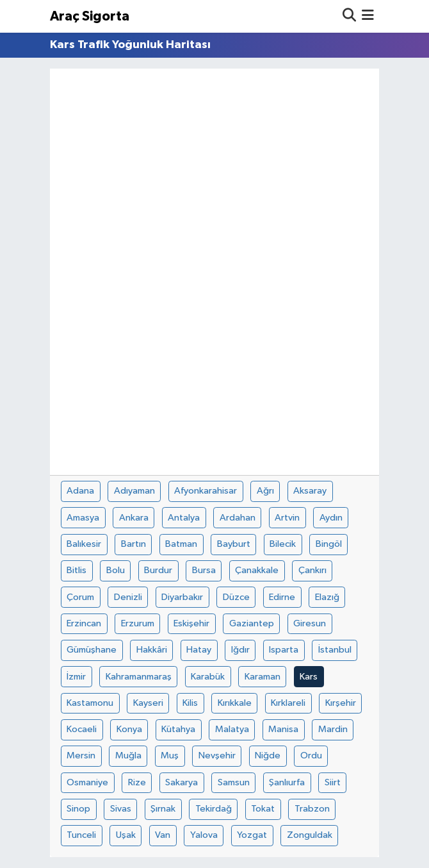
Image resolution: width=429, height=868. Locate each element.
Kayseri (148, 703)
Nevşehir (217, 755)
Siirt (333, 782)
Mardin (333, 729)
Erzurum (137, 623)
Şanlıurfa (287, 782)
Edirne (282, 597)
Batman (181, 544)
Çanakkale (257, 570)
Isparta (283, 650)
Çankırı (312, 570)
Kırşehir (340, 703)
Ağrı (265, 491)
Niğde (267, 755)
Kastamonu (90, 703)
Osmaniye (87, 782)
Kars (309, 676)
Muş (170, 755)
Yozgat (252, 835)
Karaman (262, 676)
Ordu (311, 755)
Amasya (83, 517)
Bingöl (329, 544)
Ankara (134, 517)
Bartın (133, 544)
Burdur (158, 570)
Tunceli (81, 835)
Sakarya (181, 782)
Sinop (78, 809)
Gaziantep (251, 623)
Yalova (204, 835)
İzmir (76, 676)
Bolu (115, 570)
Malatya (232, 729)
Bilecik (283, 544)
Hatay (198, 650)
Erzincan (84, 623)
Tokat (263, 809)
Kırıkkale (235, 703)
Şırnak (162, 809)
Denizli (128, 597)
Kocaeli (82, 729)
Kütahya (178, 729)
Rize (137, 782)
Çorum (80, 597)
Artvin (287, 517)
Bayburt (233, 544)
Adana (80, 491)
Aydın (331, 517)
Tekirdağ (213, 809)
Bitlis (76, 570)
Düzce (236, 597)
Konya (129, 729)
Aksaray (310, 491)
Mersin (81, 755)
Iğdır (240, 650)
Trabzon (312, 809)
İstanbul (335, 650)
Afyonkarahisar (205, 491)
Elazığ (327, 597)
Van (162, 835)
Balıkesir (84, 544)
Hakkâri (151, 650)
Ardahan (237, 517)
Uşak (126, 835)
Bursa (204, 570)
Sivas (120, 809)
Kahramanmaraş (139, 676)
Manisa (283, 729)
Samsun (234, 782)
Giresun (309, 623)
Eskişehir (191, 623)
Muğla (128, 755)
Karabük (208, 676)
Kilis (190, 703)
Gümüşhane (92, 650)
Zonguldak (309, 835)
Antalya (184, 517)
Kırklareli (288, 703)
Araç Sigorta (89, 16)
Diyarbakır (182, 597)
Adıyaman (134, 491)
